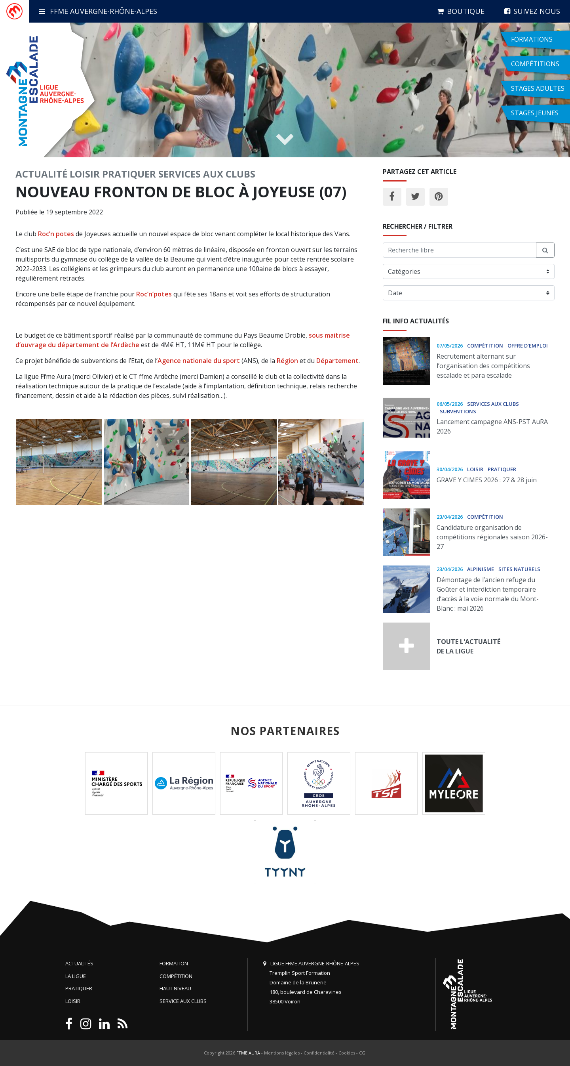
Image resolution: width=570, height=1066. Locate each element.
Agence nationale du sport (199, 360)
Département (337, 360)
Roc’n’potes (154, 294)
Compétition (176, 976)
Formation (174, 963)
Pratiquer (129, 173)
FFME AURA (248, 1053)
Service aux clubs (183, 1001)
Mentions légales (282, 1053)
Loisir (85, 173)
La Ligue (75, 976)
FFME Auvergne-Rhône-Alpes (98, 11)
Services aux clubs (206, 173)
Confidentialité (319, 1053)
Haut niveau (175, 988)
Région (287, 360)
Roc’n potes (56, 233)
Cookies (346, 1053)
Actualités (79, 963)
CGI (363, 1053)
